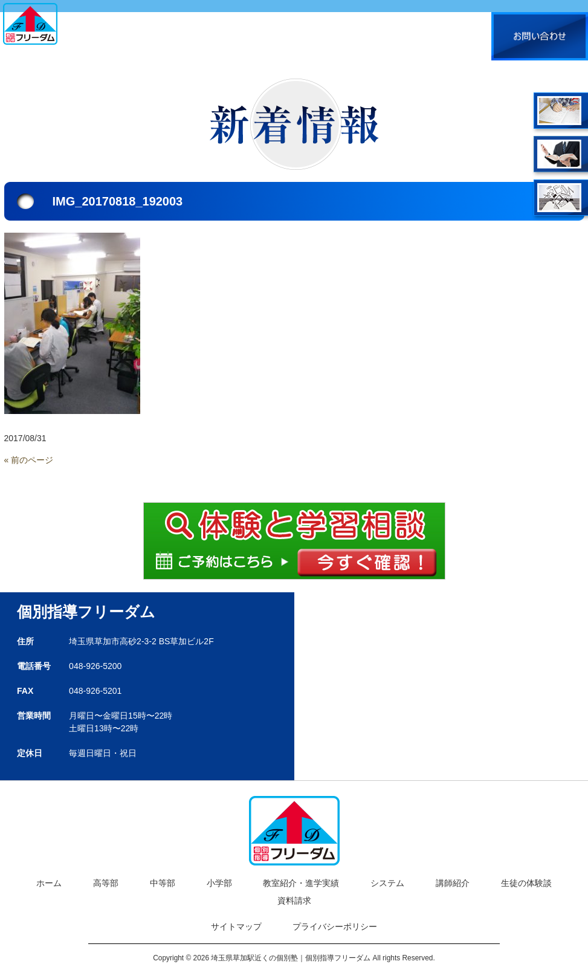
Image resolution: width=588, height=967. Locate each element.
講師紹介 (453, 883)
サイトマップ (236, 926)
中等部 (162, 883)
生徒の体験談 (526, 883)
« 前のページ (29, 460)
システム (387, 883)
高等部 (105, 883)
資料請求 (294, 900)
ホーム (49, 883)
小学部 (219, 883)
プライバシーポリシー (334, 926)
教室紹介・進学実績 (301, 883)
